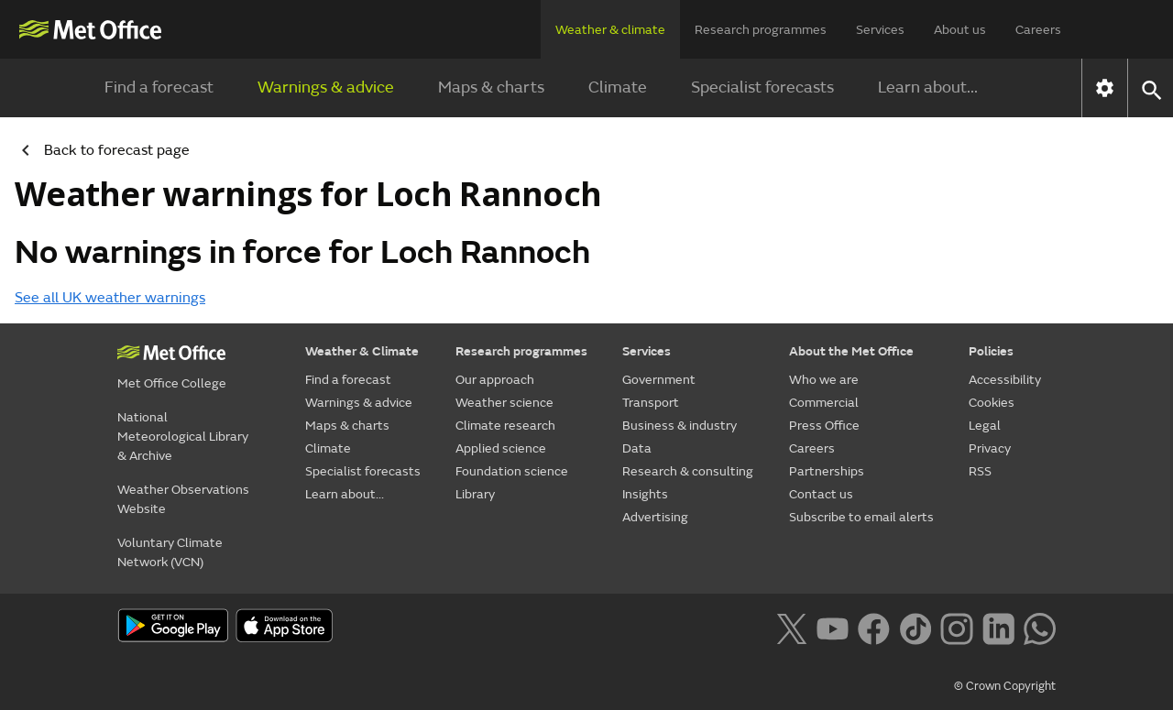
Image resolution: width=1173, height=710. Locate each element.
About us (960, 30)
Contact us (821, 494)
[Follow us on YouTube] (833, 626)
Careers (1038, 30)
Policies (991, 351)
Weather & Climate (362, 351)
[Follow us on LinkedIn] (998, 626)
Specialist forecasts (762, 87)
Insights (645, 494)
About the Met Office (851, 351)
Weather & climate (610, 30)
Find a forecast (159, 87)
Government (659, 380)
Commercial (824, 402)
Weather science (504, 402)
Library (475, 494)
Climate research (505, 425)
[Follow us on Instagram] (956, 626)
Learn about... (928, 87)
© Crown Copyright (1005, 686)
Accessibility (1005, 380)
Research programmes (761, 30)
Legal (985, 425)
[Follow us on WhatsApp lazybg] (1040, 626)
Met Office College (171, 383)
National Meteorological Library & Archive (182, 437)
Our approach (494, 380)
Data (637, 448)
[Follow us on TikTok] (915, 626)
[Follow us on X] (791, 626)
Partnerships (826, 471)
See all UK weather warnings (110, 298)
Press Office (824, 425)
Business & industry (679, 425)
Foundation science (511, 471)
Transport (650, 402)
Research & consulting (687, 471)
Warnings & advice (326, 87)
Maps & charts (491, 87)
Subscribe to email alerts (861, 517)
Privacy (990, 448)
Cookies (991, 402)
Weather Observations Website (183, 499)
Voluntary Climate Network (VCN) (170, 552)
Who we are (824, 380)
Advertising (655, 517)
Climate (617, 87)
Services (880, 30)
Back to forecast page (98, 150)
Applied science (500, 448)
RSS (980, 471)
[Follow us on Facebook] (874, 626)
